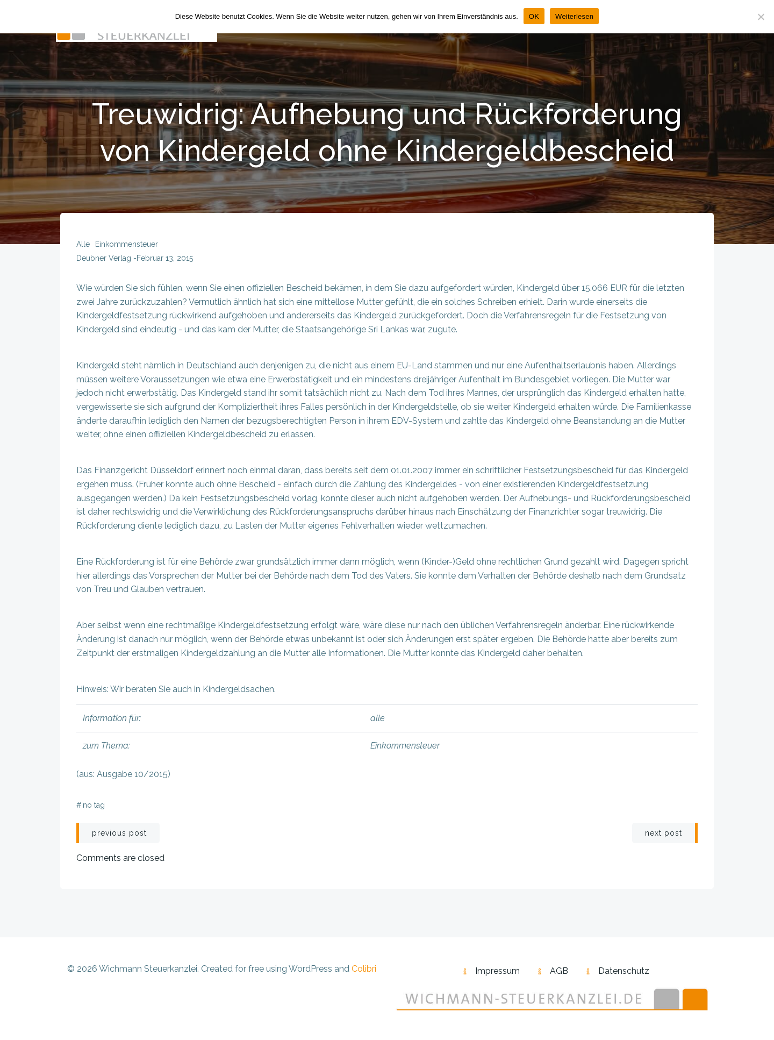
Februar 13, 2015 (165, 258)
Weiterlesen (574, 16)
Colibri (364, 969)
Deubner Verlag (103, 258)
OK (534, 16)
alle (83, 244)
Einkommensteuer (126, 244)
